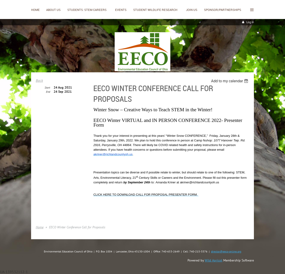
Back (39, 80)
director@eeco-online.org (226, 251)
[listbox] (230, 81)
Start (47, 87)
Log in (250, 22)
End (48, 91)
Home (39, 227)
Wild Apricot (213, 260)
